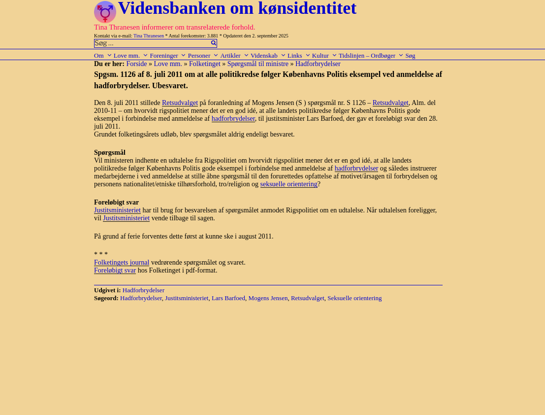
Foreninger (168, 55)
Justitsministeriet (117, 210)
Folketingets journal (121, 262)
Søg (410, 55)
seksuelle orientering (289, 184)
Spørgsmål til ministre (258, 64)
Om (103, 55)
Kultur (324, 55)
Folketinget (205, 64)
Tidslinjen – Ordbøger (371, 55)
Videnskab (268, 55)
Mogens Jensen (268, 298)
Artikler (234, 55)
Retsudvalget (180, 102)
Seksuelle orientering (354, 298)
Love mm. (131, 55)
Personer (203, 55)
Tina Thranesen (148, 35)
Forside (136, 64)
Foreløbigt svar (115, 270)
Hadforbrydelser (318, 64)
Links (299, 55)
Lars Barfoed (228, 298)
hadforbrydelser (233, 118)
